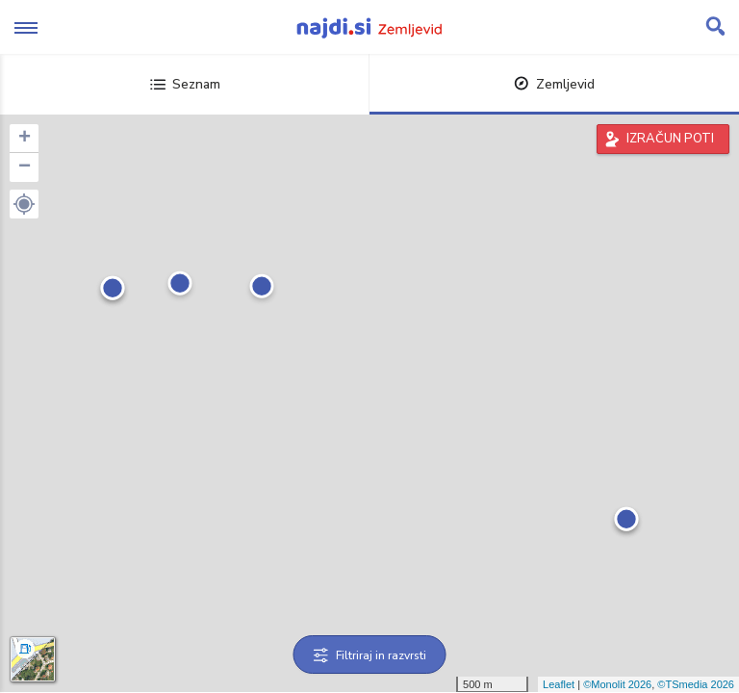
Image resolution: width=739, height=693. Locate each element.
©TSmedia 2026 (695, 684)
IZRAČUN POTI (670, 138)
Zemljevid (554, 84)
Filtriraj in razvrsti (370, 655)
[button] (24, 204)
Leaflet (558, 684)
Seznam (185, 84)
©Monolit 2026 (617, 684)
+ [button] (24, 138)
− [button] (24, 167)
